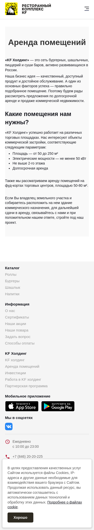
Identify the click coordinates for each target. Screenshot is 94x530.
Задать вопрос (17, 336)
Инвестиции (15, 373)
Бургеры (12, 281)
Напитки (12, 294)
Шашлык (12, 287)
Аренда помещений (22, 366)
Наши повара (16, 330)
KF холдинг (15, 360)
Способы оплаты (20, 343)
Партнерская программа (26, 386)
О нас (10, 310)
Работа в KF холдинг (23, 379)
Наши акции (15, 324)
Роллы (11, 274)
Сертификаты (17, 317)
